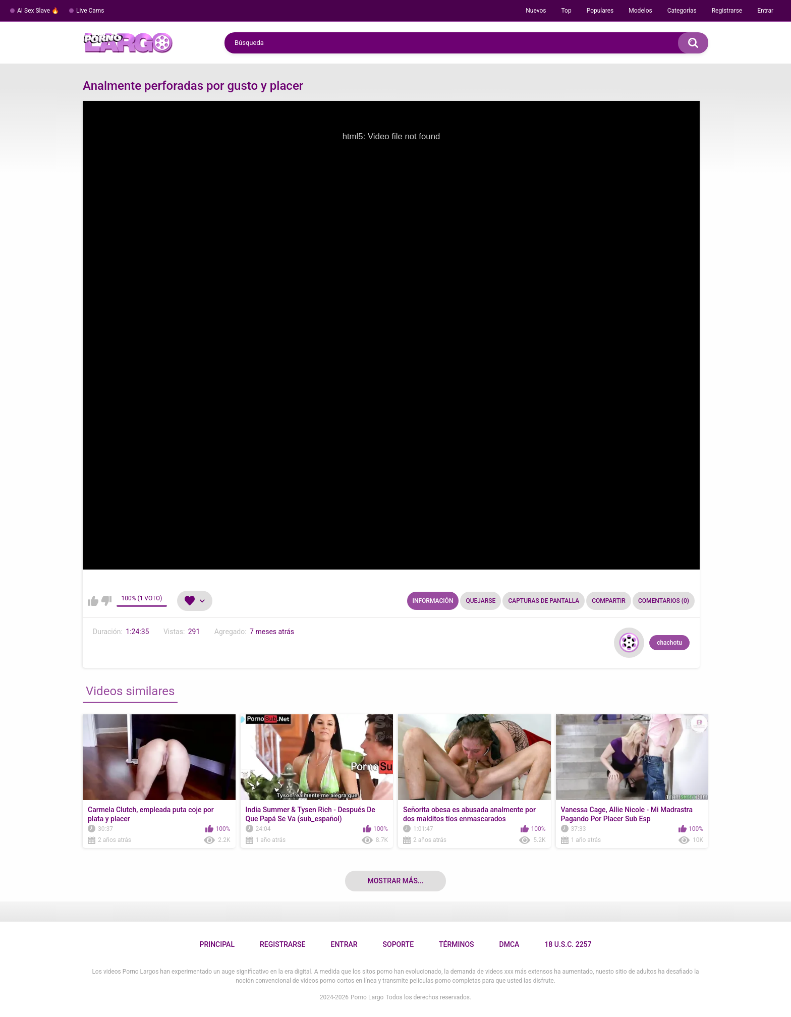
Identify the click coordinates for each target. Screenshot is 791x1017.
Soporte (398, 944)
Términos (456, 944)
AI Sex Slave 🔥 (38, 10)
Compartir (609, 600)
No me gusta (106, 601)
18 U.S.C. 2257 (567, 944)
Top (566, 10)
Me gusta (93, 601)
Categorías (682, 10)
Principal (216, 944)
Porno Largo (367, 997)
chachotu (669, 642)
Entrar (765, 10)
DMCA (509, 944)
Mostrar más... (395, 881)
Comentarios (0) (663, 600)
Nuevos (536, 10)
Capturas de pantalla (543, 600)
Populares (600, 10)
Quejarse (480, 600)
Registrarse (727, 10)
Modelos (640, 10)
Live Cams (90, 10)
